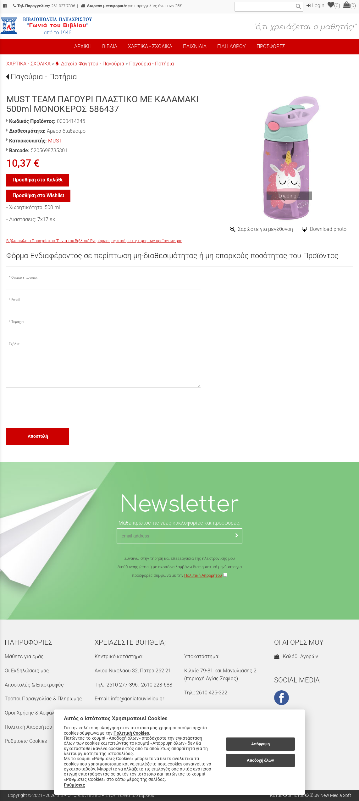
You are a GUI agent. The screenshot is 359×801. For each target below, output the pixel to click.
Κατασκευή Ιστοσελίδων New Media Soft (310, 795)
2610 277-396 (122, 685)
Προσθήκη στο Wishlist (38, 195)
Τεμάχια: (17, 322)
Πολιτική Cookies (131, 733)
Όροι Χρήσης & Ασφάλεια (33, 713)
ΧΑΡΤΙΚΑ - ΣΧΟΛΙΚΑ (28, 64)
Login (315, 5)
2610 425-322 (211, 693)
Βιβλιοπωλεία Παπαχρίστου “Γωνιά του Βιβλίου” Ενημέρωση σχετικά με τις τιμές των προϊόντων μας (94, 241)
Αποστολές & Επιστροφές (34, 685)
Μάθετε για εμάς (24, 656)
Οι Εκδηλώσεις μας (27, 671)
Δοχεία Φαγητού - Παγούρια (90, 64)
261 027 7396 (44, 5)
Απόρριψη (260, 744)
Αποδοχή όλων (260, 760)
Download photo (328, 229)
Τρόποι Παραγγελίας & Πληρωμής (43, 699)
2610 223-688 (156, 685)
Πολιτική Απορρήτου (203, 575)
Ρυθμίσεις (74, 784)
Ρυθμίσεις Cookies (26, 741)
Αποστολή (38, 436)
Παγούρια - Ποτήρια (151, 64)
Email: (15, 300)
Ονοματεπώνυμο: (24, 277)
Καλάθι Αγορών (296, 656)
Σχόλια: (14, 344)
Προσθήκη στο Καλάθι (38, 180)
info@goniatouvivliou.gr (137, 699)
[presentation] (54, 407)
